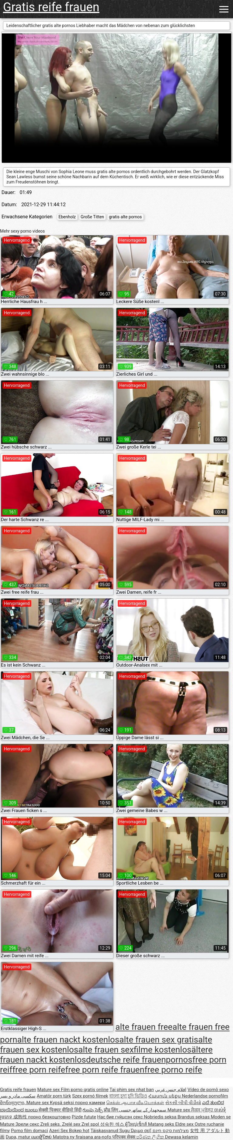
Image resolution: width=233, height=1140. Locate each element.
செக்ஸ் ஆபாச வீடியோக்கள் (135, 1102)
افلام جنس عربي (170, 1089)
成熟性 (20, 1117)
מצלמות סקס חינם (171, 1130)
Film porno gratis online (85, 1089)
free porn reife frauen (104, 1070)
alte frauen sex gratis (158, 1040)
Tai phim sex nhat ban (132, 1089)
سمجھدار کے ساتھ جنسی (143, 1110)
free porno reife (173, 1070)
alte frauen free (143, 1027)
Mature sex (49, 1089)
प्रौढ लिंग (111, 1110)
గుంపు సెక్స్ (93, 1110)
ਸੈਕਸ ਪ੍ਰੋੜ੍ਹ (202, 1110)
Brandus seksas (194, 1117)
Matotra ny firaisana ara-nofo (82, 1137)
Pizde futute (84, 1117)
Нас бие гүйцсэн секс (120, 1117)
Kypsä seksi (62, 1102)
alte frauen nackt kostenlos (68, 1040)
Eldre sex (185, 1124)
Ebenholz (67, 216)
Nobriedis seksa (160, 1117)
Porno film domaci (29, 1130)
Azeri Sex (59, 1130)
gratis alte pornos (125, 216)
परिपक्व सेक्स (124, 1137)
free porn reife (38, 1070)
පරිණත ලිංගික (150, 1137)
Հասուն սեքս (165, 1096)
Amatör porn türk (54, 1096)
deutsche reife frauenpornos (139, 1060)
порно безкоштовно (49, 1117)
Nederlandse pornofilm (205, 1096)
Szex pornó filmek (90, 1096)
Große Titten (92, 216)
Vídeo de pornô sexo (208, 1089)
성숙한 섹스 (112, 1124)
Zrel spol (90, 1124)
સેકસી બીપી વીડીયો (183, 1102)
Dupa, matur (19, 1137)
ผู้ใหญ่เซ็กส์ (136, 1124)
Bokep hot (79, 1130)
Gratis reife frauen (51, 7)
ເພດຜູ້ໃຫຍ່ (42, 1137)
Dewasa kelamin (181, 1137)
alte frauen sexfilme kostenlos (134, 1050)
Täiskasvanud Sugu (110, 1130)
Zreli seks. (51, 1124)
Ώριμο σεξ (142, 1130)
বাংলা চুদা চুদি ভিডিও (128, 1096)
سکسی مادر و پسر (17, 1096)
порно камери (90, 1102)
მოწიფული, (13, 1102)
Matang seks (161, 1124)
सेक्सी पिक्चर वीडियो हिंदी (60, 1110)
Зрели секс (27, 1124)
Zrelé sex (71, 1124)
